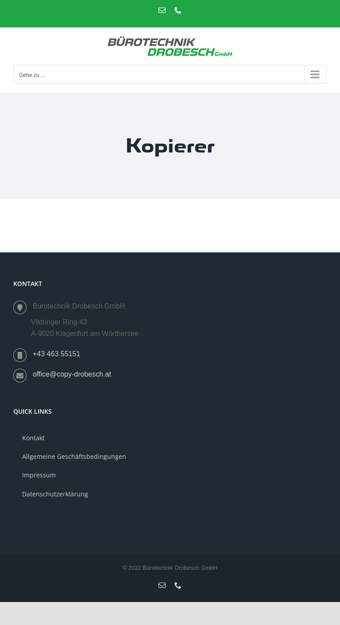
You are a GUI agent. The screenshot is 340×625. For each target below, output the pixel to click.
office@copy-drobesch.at (72, 374)
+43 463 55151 (56, 354)
